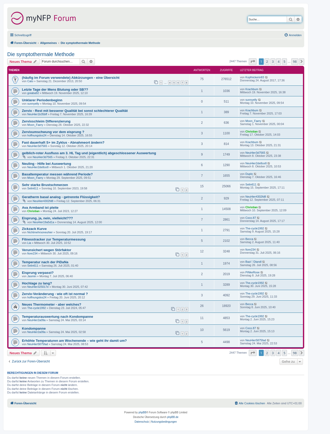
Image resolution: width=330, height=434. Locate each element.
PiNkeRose (252, 272)
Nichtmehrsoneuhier (40, 232)
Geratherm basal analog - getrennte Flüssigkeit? (61, 197)
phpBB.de (172, 417)
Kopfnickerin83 (254, 77)
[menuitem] (293, 35)
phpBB (142, 412)
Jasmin (31, 276)
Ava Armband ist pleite (40, 208)
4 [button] (278, 61)
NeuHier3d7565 (37, 146)
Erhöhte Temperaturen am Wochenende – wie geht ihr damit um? (74, 341)
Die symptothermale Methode (41, 54)
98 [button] (295, 61)
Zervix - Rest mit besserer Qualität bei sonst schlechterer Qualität (75, 111)
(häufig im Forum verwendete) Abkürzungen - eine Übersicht (70, 78)
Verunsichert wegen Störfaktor (46, 250)
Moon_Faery (35, 124)
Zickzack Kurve (34, 229)
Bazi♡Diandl (253, 261)
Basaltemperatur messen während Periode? (57, 174)
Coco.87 (250, 217)
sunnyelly (33, 103)
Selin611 (32, 188)
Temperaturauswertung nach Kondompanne (57, 317)
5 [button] (284, 61)
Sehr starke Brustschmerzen (45, 185)
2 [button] (267, 61)
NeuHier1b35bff (37, 114)
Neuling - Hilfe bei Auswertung (46, 164)
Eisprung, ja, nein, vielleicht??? (47, 218)
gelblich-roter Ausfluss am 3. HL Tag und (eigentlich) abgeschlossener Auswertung (89, 153)
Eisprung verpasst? (38, 273)
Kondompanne (34, 328)
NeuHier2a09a (36, 320)
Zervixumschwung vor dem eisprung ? (53, 132)
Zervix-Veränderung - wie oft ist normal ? (55, 294)
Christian (251, 131)
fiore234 (32, 253)
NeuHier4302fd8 (43, 201)
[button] (253, 61)
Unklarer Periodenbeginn (42, 100)
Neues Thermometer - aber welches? (51, 304)
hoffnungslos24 (36, 135)
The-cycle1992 (254, 228)
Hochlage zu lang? (37, 283)
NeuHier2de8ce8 (38, 167)
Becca (249, 239)
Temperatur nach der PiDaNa (45, 262)
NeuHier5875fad (37, 344)
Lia (29, 242)
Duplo (249, 173)
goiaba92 (33, 93)
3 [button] (273, 61)
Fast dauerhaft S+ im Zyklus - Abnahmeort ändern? (63, 142)
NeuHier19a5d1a (43, 222)
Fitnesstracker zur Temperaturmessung (54, 239)
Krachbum (251, 89)
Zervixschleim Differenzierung (46, 121)
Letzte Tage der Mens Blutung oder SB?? (55, 89)
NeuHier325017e (38, 286)
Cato (30, 81)
